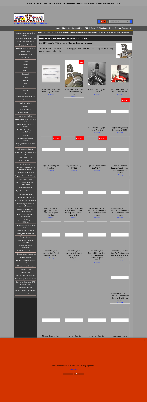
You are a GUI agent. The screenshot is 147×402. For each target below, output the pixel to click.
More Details (74, 369)
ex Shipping (51, 94)
